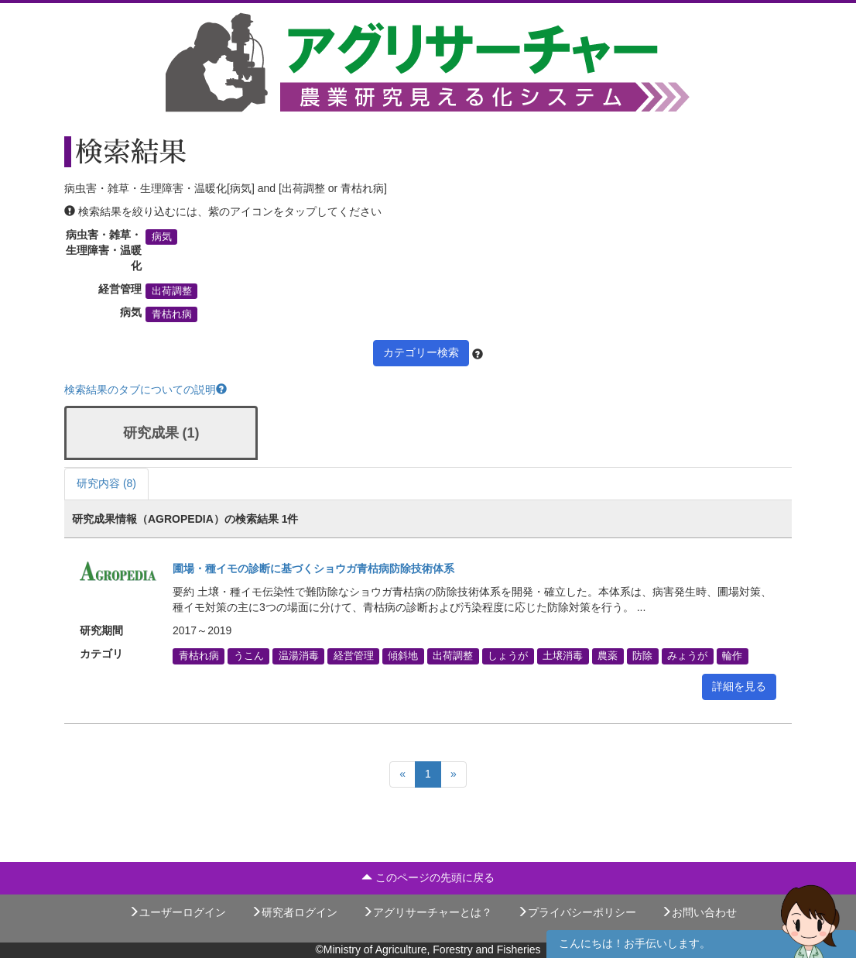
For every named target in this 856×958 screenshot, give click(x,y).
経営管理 (354, 656)
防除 (642, 656)
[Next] (453, 774)
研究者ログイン (294, 912)
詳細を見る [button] (739, 686)
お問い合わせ (699, 912)
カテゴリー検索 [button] (421, 352)
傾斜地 (403, 656)
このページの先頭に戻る (428, 877)
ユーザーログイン (177, 912)
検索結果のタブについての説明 (145, 389)
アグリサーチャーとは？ (427, 912)
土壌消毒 (563, 656)
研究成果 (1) (161, 433)
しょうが (508, 656)
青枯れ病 (172, 314)
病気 (162, 237)
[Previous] (402, 774)
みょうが (687, 656)
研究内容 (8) (106, 483)
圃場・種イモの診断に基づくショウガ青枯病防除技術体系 (313, 568)
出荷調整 (172, 291)
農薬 (607, 656)
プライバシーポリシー (576, 912)
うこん (249, 656)
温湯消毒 (299, 656)
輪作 (732, 656)
